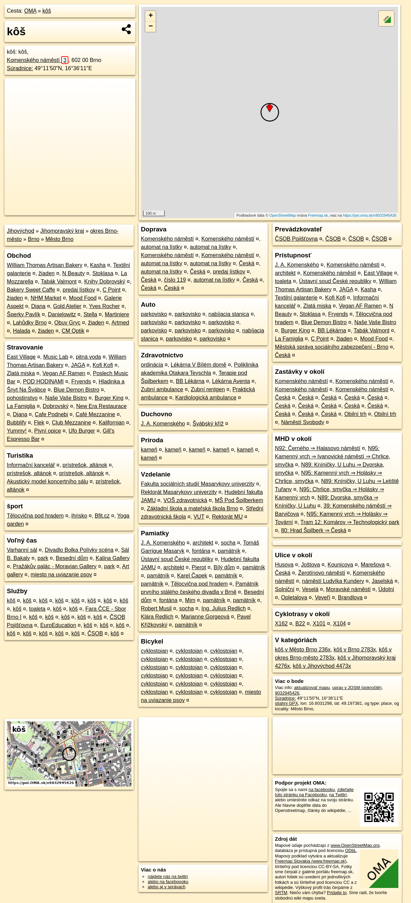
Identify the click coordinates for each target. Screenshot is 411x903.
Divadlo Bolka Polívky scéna (79, 550)
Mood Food (82, 298)
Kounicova (340, 565)
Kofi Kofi (103, 365)
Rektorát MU (227, 517)
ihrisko (79, 516)
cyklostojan (154, 651)
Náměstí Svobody (302, 422)
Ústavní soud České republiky (177, 559)
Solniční (284, 589)
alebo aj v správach (166, 886)
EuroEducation (58, 625)
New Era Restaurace (101, 406)
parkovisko (154, 314)
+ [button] (150, 16)
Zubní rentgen (208, 389)
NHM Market (45, 298)
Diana (38, 306)
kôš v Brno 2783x (355, 649)
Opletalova (294, 597)
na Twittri (338, 794)
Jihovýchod (20, 231)
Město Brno (59, 239)
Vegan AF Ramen (63, 373)
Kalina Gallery (113, 558)
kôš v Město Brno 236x (303, 649)
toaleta (37, 609)
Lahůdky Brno (30, 323)
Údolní (386, 589)
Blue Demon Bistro (76, 390)
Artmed (120, 323)
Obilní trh (355, 414)
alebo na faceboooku (168, 881)
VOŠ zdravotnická (185, 500)
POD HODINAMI (43, 381)
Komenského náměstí (37, 60)
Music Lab (55, 357)
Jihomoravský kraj (62, 231)
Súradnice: (20, 68)
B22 (300, 623)
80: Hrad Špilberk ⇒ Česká (313, 530)
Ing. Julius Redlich (223, 608)
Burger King (109, 398)
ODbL (350, 850)
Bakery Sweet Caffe (31, 290)
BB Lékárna (190, 381)
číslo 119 (175, 280)
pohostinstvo (22, 398)
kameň (149, 450)
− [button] (150, 27)
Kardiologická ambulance (206, 397)
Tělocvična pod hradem (35, 516)
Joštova (310, 565)
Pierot (199, 567)
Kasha (97, 265)
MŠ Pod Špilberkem (239, 500)
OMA (30, 11)
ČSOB (95, 633)
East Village (21, 357)
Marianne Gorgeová (205, 617)
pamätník (229, 551)
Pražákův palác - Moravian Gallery (55, 566)
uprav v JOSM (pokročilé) (357, 687)
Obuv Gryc (67, 323)
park (43, 558)
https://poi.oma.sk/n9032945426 (370, 215)
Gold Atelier (67, 306)
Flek (39, 422)
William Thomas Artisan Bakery (44, 265)
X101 (319, 623)
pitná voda (88, 357)
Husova (284, 565)
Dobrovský (56, 406)
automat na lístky (161, 247)
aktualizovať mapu (312, 687)
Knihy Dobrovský (104, 281)
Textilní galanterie (296, 298)
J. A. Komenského (163, 424)
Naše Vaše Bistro (66, 398)
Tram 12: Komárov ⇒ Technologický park (350, 522)
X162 (281, 623)
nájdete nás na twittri (168, 876)
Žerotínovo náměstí (321, 573)
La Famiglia (21, 406)
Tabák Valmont (59, 281)
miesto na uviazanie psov (61, 574)
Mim (190, 600)
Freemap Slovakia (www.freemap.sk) (310, 861)
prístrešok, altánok (85, 465)
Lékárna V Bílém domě (198, 365)
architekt (203, 543)
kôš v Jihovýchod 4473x (322, 666)
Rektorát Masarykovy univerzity (179, 492)
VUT (199, 517)
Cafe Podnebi (51, 414)
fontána (201, 551)
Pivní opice (47, 431)
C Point (111, 290)
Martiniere (117, 314)
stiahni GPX (286, 703)
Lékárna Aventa (231, 381)
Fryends (81, 381)
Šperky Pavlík (23, 314)
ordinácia (152, 365)
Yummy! (17, 431)
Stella (90, 314)
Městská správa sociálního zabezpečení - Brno (331, 347)
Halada (21, 331)
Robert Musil (156, 608)
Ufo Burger (82, 431)
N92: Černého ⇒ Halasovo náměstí (317, 448)
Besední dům (72, 558)
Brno (33, 239)
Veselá (310, 589)
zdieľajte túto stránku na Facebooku (314, 792)
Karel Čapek (192, 575)
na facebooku (321, 789)
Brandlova (350, 597)
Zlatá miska (21, 373)
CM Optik (73, 331)
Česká (246, 263)
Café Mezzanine (95, 414)
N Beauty (73, 273)
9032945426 (287, 693)
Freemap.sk (318, 215)
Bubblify (16, 422)
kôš (46, 11)
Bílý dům (224, 567)
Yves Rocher (104, 306)
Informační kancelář (31, 465)
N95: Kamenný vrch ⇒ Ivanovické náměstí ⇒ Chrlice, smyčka (332, 456)
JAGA (78, 365)
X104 (339, 623)
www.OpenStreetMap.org (355, 845)
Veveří (322, 597)
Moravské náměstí (348, 589)
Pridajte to (337, 892)
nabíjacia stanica (229, 314)
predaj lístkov (79, 290)
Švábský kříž (208, 424)
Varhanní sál (22, 550)
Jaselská (382, 581)
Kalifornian (112, 422)
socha (228, 543)
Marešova (373, 565)
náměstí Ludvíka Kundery (333, 581)
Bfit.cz (102, 516)
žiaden (47, 273)
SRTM (281, 892)
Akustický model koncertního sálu (47, 481)
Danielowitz (62, 314)
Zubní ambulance (162, 389)
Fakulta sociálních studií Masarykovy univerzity (198, 484)
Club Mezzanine (71, 422)
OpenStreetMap (282, 215)
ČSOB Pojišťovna (296, 239)
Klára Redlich (157, 617)
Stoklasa (102, 273)
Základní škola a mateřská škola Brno (192, 508)
